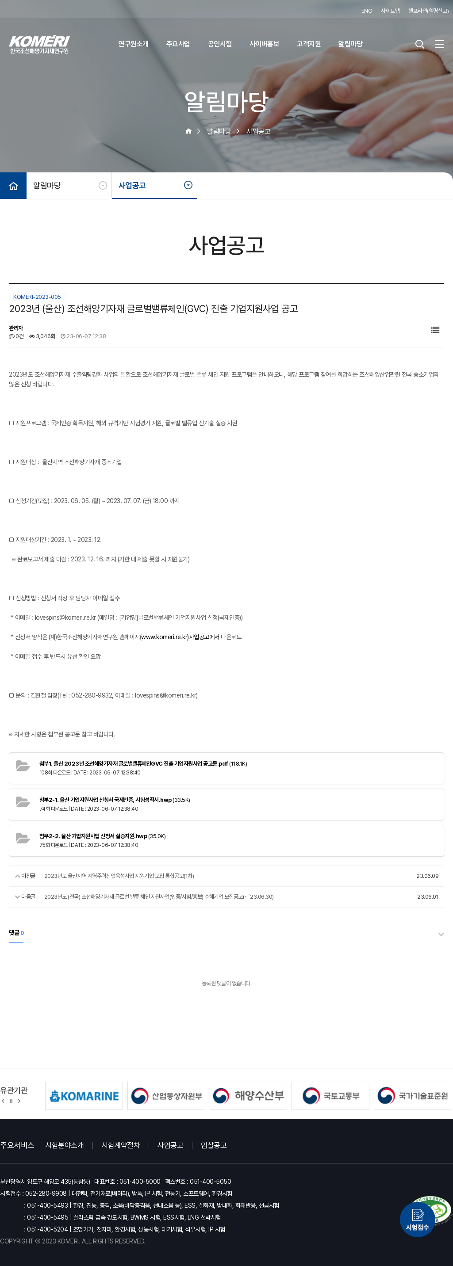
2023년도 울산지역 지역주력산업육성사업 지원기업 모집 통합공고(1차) (119, 876)
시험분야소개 (64, 1145)
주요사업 (178, 44)
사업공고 (132, 185)
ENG (366, 11)
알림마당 (350, 44)
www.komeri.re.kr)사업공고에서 (180, 637)
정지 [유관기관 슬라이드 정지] (11, 1100)
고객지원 (309, 44)
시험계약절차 (120, 1145)
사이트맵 (390, 11)
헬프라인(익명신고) (428, 11)
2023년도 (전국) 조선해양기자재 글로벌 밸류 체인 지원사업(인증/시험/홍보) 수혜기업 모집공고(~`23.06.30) (159, 896)
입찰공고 (213, 1145)
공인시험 (220, 44)
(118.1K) (143, 763)
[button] (3, 1100)
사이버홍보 (265, 44)
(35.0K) (102, 836)
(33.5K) (114, 800)
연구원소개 (134, 44)
